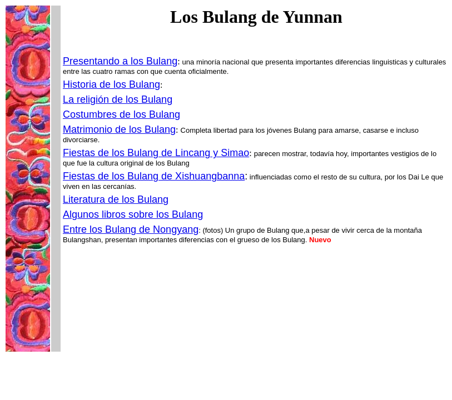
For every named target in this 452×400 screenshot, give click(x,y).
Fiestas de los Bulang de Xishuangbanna (154, 176)
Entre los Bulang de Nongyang (130, 229)
